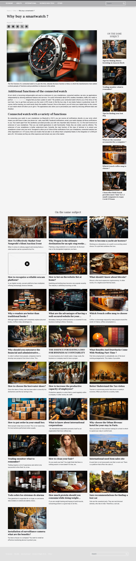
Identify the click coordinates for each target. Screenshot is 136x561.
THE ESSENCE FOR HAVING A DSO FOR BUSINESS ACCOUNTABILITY (67, 351)
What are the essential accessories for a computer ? (114, 141)
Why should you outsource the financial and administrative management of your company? (24, 352)
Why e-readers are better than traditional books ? (23, 315)
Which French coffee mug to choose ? (114, 167)
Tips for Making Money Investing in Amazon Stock (113, 62)
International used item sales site (107, 458)
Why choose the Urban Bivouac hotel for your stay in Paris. (106, 424)
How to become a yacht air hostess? (108, 240)
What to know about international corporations (66, 424)
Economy (9, 3)
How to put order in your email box (26, 422)
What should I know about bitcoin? (108, 277)
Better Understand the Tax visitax (107, 386)
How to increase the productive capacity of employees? (65, 387)
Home (9, 11)
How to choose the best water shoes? (27, 386)
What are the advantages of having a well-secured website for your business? (68, 316)
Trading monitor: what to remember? (113, 88)
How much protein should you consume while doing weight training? (65, 498)
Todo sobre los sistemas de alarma (26, 495)
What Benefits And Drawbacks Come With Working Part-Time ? (108, 351)
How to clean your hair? (61, 458)
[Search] (116, 3)
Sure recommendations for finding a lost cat (109, 496)
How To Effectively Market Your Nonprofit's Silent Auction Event (25, 242)
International (30, 3)
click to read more (20, 100)
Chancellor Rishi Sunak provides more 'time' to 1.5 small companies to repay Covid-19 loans (114, 195)
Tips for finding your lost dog (113, 114)
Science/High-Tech (47, 3)
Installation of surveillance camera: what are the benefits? (27, 533)
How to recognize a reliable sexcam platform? (26, 278)
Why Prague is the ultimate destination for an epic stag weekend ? (68, 243)
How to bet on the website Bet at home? (65, 278)
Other (60, 3)
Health (19, 3)
